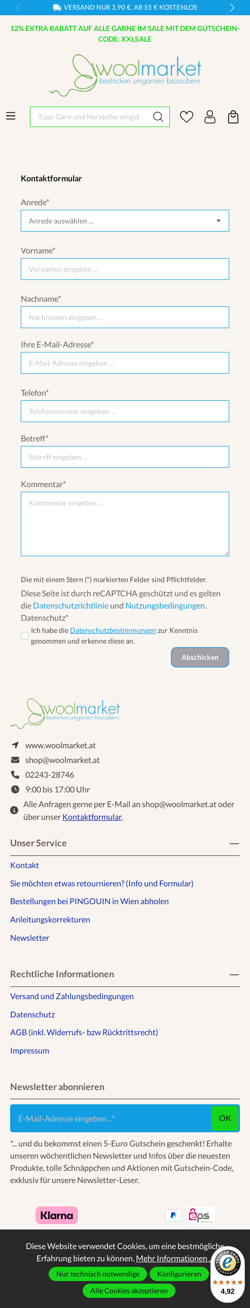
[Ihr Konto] (210, 116)
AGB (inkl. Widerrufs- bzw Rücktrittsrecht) (84, 1032)
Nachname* (41, 298)
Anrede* (35, 202)
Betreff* (35, 438)
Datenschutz (32, 1014)
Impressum (29, 1050)
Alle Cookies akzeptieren (129, 1290)
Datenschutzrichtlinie (71, 605)
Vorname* (38, 250)
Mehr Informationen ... (174, 1258)
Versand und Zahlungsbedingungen (72, 996)
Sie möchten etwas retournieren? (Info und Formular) (102, 883)
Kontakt (24, 865)
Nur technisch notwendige (97, 1273)
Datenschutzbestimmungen (113, 630)
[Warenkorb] (233, 116)
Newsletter (29, 937)
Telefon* (35, 392)
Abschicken (200, 657)
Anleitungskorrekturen (50, 919)
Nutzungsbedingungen (165, 605)
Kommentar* (43, 484)
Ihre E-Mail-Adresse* (57, 344)
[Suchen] (158, 117)
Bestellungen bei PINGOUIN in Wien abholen (89, 901)
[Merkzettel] (186, 116)
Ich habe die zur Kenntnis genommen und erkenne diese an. (114, 635)
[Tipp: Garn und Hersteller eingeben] (89, 117)
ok (225, 1118)
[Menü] (10, 115)
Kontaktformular (92, 816)
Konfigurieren (179, 1273)
